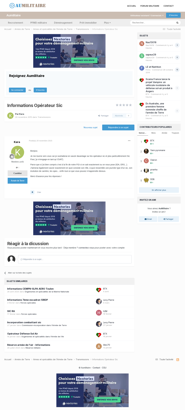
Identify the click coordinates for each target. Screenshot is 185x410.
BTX (105, 288)
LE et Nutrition (153, 66)
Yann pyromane (157, 150)
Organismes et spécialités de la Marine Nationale (47, 291)
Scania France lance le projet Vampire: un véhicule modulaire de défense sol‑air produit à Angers (159, 85)
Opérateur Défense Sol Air (22, 333)
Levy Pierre (108, 300)
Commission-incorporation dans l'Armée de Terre (44, 325)
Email (148, 219)
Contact (96, 367)
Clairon (153, 160)
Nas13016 (151, 42)
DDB (152, 179)
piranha (153, 169)
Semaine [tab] (143, 133)
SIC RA (11, 311)
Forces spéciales (28, 303)
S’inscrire (173, 15)
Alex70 (106, 345)
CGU (104, 367)
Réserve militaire (33, 347)
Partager (103, 115)
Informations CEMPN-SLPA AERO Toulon (30, 288)
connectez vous (86, 247)
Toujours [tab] (175, 133)
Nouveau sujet (90, 127)
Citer (39, 192)
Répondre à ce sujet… (32, 259)
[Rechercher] (145, 22)
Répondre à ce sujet (118, 127)
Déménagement (63, 22)
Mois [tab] (153, 133)
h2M (105, 311)
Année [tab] (164, 133)
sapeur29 (151, 54)
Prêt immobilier (88, 22)
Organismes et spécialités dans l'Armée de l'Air (42, 336)
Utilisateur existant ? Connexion (146, 15)
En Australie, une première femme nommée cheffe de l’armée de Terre (156, 108)
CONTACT (169, 6)
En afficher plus (159, 190)
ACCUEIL (131, 6)
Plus (107, 22)
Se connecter (17, 90)
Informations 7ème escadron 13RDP (27, 299)
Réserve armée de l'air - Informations (28, 344)
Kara (21, 114)
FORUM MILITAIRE (149, 6)
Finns (148, 69)
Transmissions (44, 117)
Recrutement (15, 22)
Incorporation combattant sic (24, 322)
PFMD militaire (38, 22)
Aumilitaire (14, 15)
